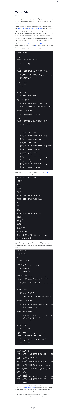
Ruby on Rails (49, 42)
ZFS (36, 45)
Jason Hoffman (29, 43)
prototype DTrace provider (37, 28)
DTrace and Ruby (21, 28)
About (54, 1)
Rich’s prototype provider (30, 387)
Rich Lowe (29, 28)
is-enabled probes (33, 36)
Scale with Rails (39, 43)
